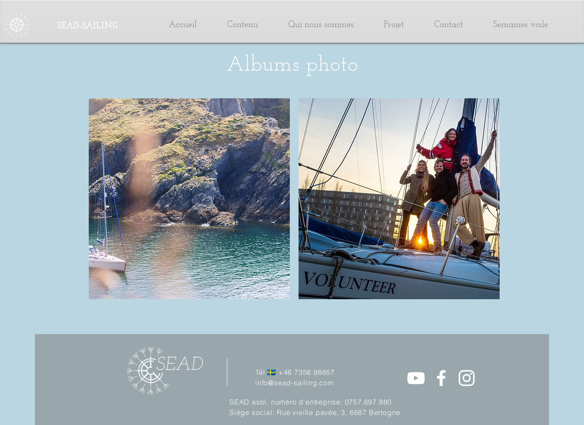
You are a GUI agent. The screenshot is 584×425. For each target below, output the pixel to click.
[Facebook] (441, 378)
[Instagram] (466, 378)
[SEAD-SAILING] (101, 26)
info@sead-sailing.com (294, 382)
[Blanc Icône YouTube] (416, 378)
